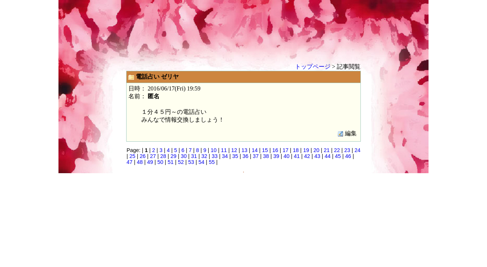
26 (143, 156)
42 (307, 156)
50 (160, 162)
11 (224, 150)
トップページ (312, 66)
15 (265, 150)
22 (337, 150)
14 (255, 150)
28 (163, 156)
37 (256, 156)
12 (234, 150)
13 (245, 150)
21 (327, 150)
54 (201, 162)
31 (194, 156)
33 (215, 156)
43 (317, 156)
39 (276, 156)
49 (150, 162)
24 (357, 150)
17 (286, 150)
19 (306, 150)
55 (212, 162)
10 (213, 150)
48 (140, 162)
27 (153, 156)
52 (181, 162)
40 (286, 156)
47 (129, 162)
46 (348, 156)
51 (171, 162)
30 (184, 156)
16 (275, 150)
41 (297, 156)
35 (235, 156)
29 (174, 156)
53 (191, 162)
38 (266, 156)
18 (296, 150)
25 (132, 156)
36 (245, 156)
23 (347, 150)
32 (204, 156)
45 (338, 156)
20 (316, 150)
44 (327, 156)
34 (225, 156)
